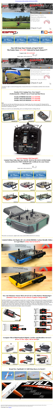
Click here (10, 407)
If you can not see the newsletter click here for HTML (26, 1)
